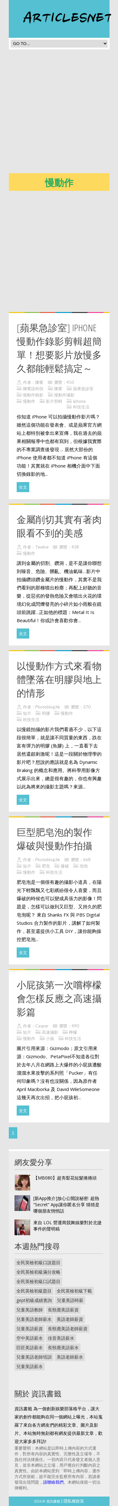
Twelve (41, 546)
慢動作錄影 (33, 394)
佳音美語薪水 (61, 1338)
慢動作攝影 (64, 394)
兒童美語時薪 (70, 1300)
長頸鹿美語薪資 (63, 1310)
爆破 (65, 865)
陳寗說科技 (33, 388)
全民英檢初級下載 (74, 1291)
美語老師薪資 (70, 1319)
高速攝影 (50, 1032)
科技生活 (81, 406)
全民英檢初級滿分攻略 (38, 1272)
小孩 (50, 1038)
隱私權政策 (74, 1500)
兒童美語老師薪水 (34, 1319)
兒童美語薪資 (29, 1329)
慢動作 (29, 401)
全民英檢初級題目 (34, 1291)
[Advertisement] (59, 113)
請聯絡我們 (53, 1482)
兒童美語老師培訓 (34, 1357)
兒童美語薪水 (29, 1366)
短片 (27, 713)
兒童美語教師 (29, 1310)
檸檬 (73, 1032)
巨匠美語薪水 (29, 1347)
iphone (79, 401)
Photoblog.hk (47, 706)
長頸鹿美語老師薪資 (67, 1329)
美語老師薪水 (70, 1357)
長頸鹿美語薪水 (63, 1347)
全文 (23, 487)
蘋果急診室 (83, 388)
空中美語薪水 (29, 1338)
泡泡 (84, 865)
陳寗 (39, 382)
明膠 (46, 713)
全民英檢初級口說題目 (38, 1262)
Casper (41, 1025)
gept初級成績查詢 (34, 1300)
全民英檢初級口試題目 (38, 1281)
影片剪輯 (54, 401)
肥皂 (46, 865)
